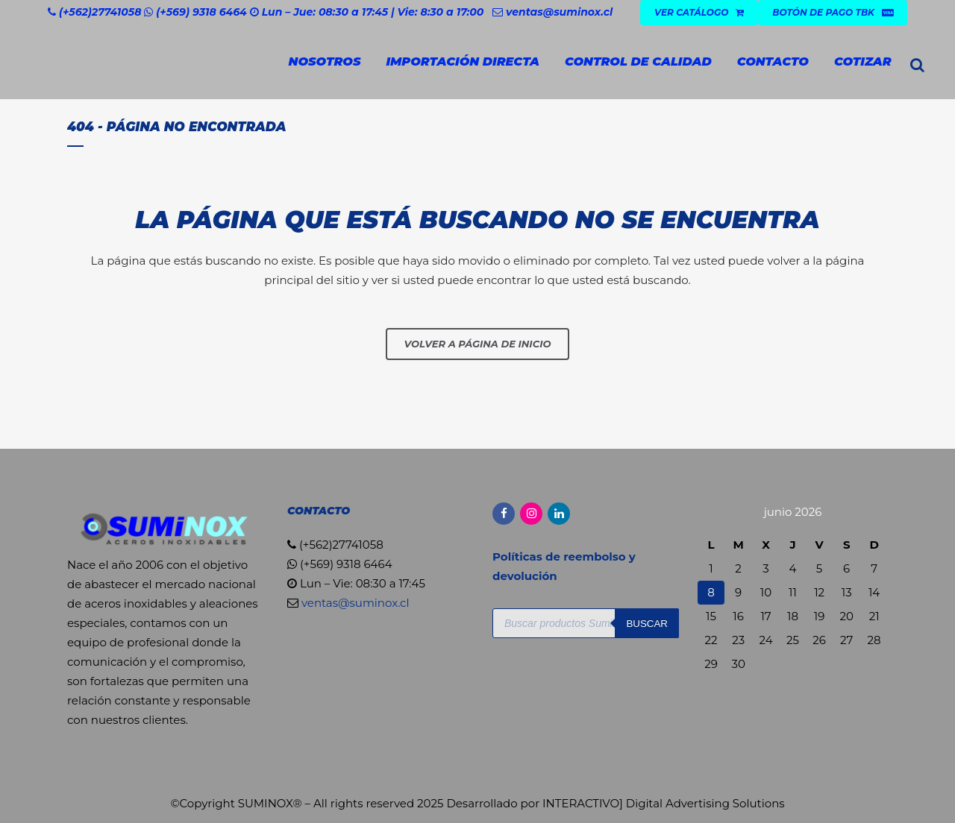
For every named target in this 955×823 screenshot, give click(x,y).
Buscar (647, 623)
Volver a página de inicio (477, 344)
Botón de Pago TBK (832, 12)
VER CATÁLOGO (699, 12)
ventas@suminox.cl (559, 12)
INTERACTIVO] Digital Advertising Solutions (663, 803)
